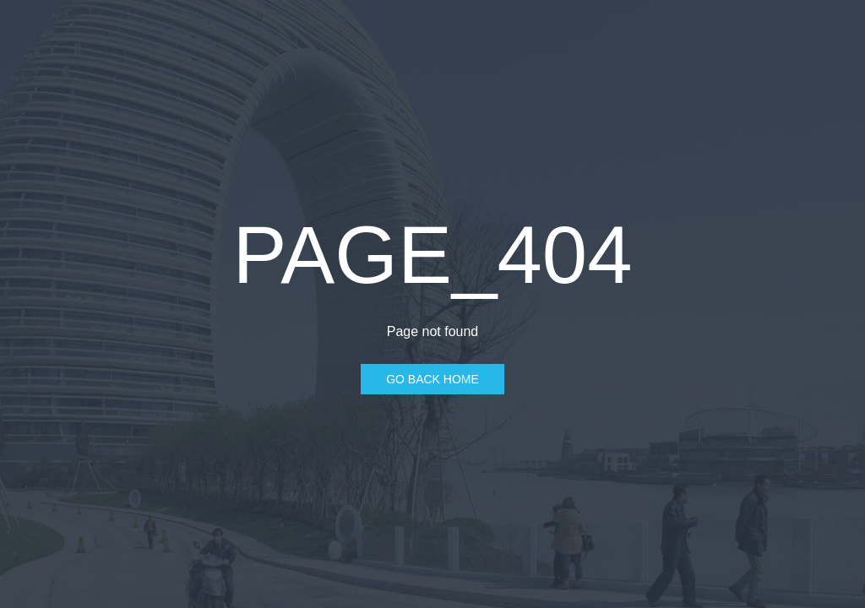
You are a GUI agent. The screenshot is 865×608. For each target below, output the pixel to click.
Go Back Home (432, 379)
